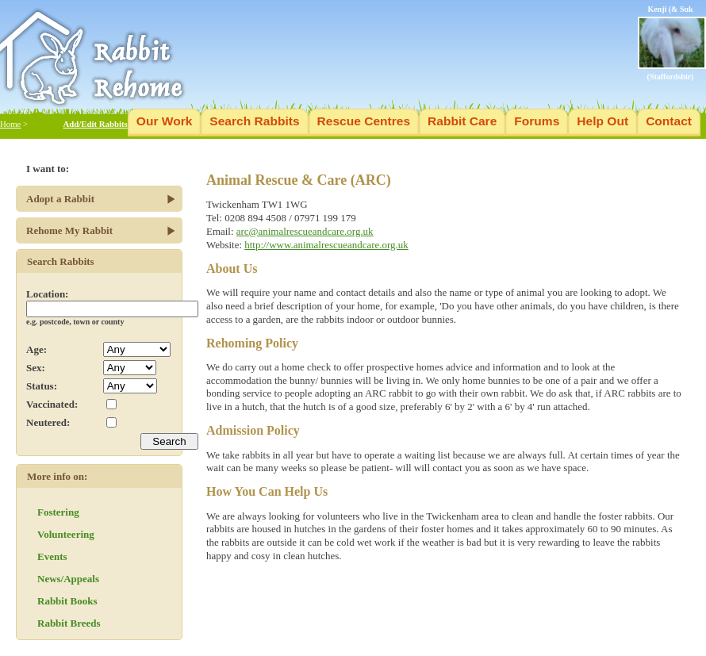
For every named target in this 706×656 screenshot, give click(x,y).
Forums (536, 121)
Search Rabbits (254, 121)
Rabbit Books (67, 601)
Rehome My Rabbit (69, 230)
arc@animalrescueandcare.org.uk (305, 231)
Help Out (602, 121)
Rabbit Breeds (69, 623)
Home (10, 124)
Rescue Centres (364, 121)
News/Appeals (68, 579)
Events (52, 556)
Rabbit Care (462, 121)
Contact (669, 121)
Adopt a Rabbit (60, 199)
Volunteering (65, 534)
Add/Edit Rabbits (95, 124)
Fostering (58, 512)
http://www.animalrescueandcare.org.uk (326, 245)
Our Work (164, 121)
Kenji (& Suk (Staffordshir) (672, 43)
